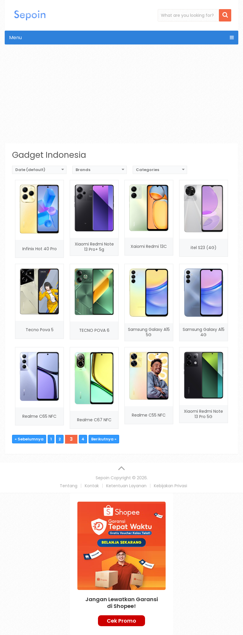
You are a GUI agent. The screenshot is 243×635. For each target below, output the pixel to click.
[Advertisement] (121, 99)
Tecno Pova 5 (40, 330)
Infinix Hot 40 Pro (39, 249)
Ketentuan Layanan (126, 486)
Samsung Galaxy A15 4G (203, 332)
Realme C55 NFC (149, 415)
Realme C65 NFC (39, 416)
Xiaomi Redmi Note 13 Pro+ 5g (94, 246)
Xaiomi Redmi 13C (149, 246)
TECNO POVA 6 (94, 330)
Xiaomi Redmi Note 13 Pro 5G (203, 414)
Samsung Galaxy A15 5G (149, 332)
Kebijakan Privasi (170, 486)
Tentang (68, 486)
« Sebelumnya (29, 439)
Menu (15, 37)
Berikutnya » (103, 439)
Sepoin (102, 478)
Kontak (92, 486)
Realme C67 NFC (94, 420)
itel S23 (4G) (204, 248)
